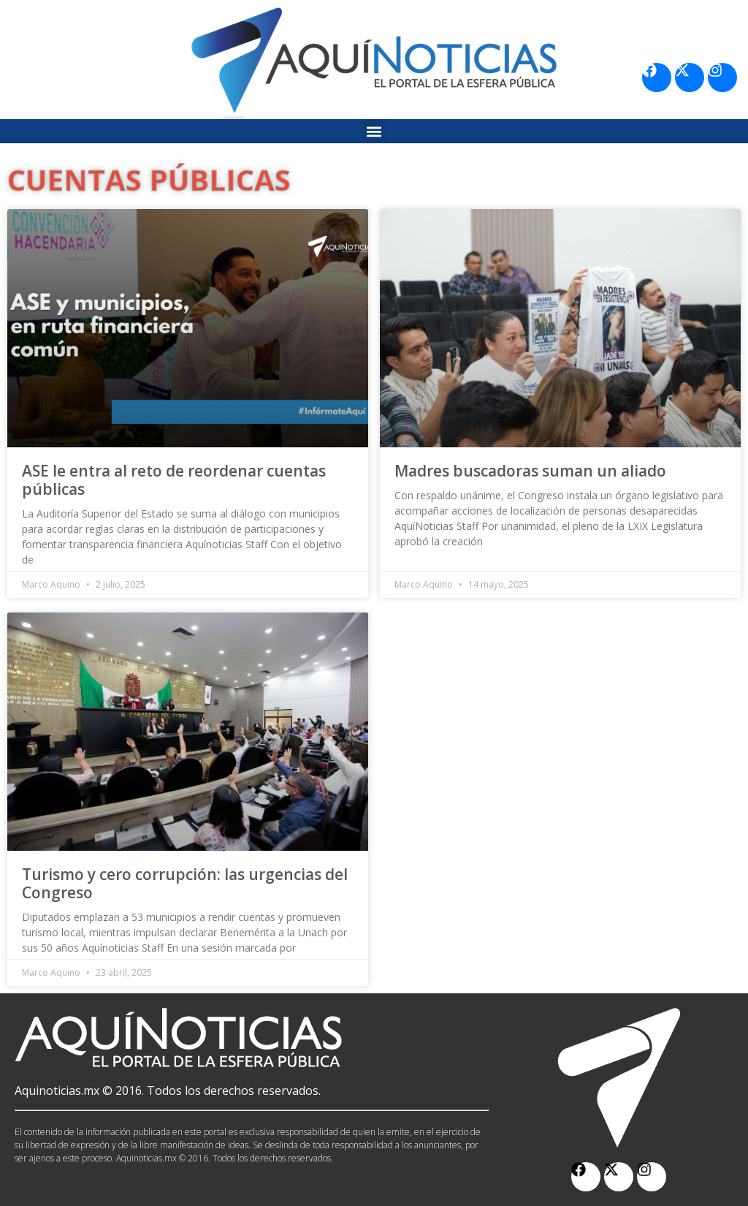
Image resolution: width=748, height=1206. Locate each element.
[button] (374, 131)
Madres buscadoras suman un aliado (530, 470)
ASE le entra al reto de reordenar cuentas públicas (174, 479)
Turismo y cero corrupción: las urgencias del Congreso (185, 883)
